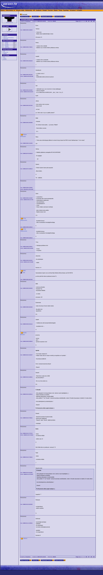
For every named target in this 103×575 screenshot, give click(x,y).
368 (91, 21)
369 (94, 21)
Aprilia (24, 332)
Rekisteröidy (28, 10)
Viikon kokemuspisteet (8, 40)
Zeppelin (7, 46)
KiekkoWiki (5, 38)
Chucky (6, 43)
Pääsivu (3, 10)
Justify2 (6, 42)
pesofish (7, 45)
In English (79, 10)
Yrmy (24, 218)
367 (89, 21)
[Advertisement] (9, 93)
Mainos (25, 538)
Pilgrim (25, 134)
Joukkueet (39, 10)
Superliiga (66, 10)
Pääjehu (5, 53)
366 (86, 21)
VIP (34, 10)
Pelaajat (45, 10)
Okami (4, 58)
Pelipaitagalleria (6, 15)
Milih (24, 270)
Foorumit (50, 10)
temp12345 (5, 52)
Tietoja (60, 10)
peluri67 (5, 59)
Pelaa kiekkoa (9, 10)
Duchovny (7, 47)
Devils (22, 272)
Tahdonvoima (23, 220)
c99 (4, 51)
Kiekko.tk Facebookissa (8, 37)
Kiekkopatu (23, 136)
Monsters (22, 334)
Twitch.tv (5, 36)
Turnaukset (73, 10)
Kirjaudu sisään (20, 10)
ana (4, 57)
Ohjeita (56, 10)
